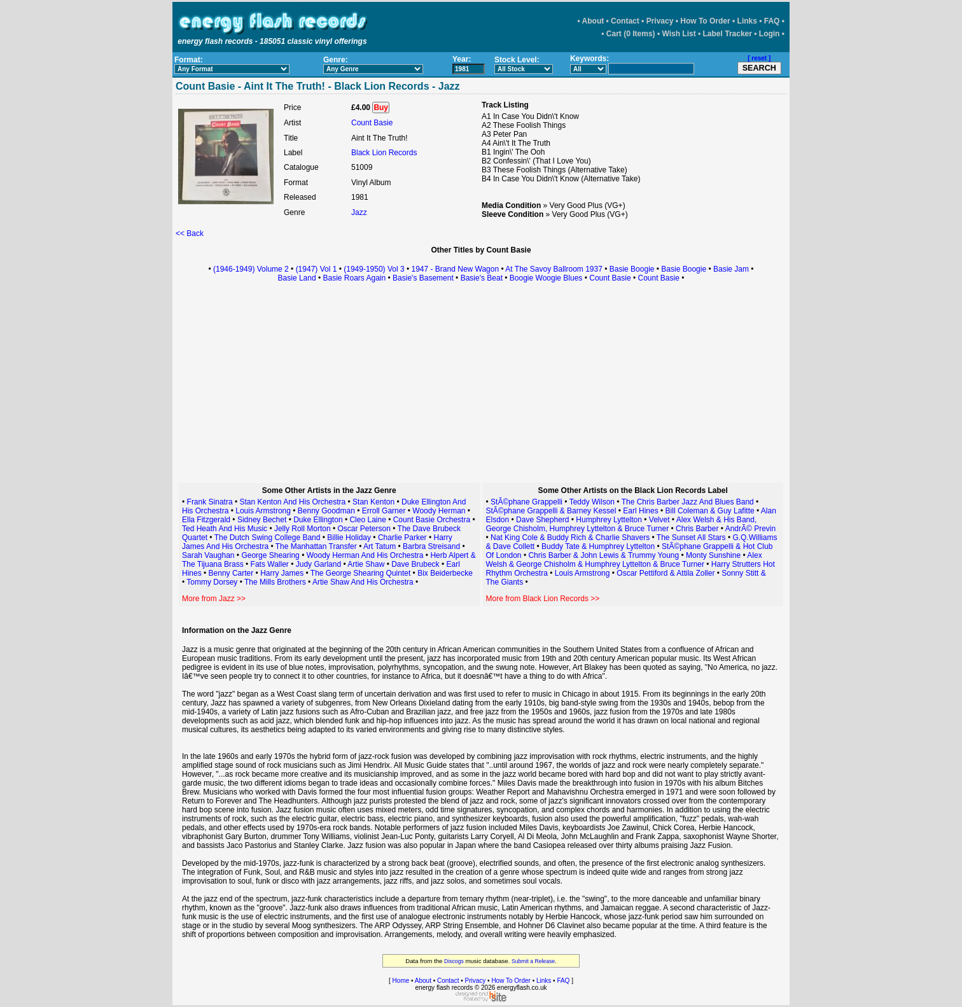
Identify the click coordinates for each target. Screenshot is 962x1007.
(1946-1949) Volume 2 (251, 269)
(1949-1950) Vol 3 (374, 269)
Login (769, 33)
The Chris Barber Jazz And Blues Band (688, 501)
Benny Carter (231, 573)
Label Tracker (727, 33)
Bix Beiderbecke (445, 573)
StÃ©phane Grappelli (526, 501)
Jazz (359, 212)
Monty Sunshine (713, 555)
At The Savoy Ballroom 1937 (554, 269)
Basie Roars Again (354, 278)
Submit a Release (533, 961)
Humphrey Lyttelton (609, 519)
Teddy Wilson (592, 501)
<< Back (190, 233)
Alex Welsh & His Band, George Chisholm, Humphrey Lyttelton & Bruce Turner (621, 524)
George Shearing (270, 555)
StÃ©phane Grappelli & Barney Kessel (551, 510)
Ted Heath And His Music (224, 528)
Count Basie (372, 122)
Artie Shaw (365, 564)
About (593, 21)
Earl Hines (640, 510)
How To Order (705, 21)
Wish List (678, 33)
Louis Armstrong (263, 510)
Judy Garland (318, 564)
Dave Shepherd (542, 519)
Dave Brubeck (415, 564)
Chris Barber (697, 528)
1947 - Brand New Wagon (455, 269)
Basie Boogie (632, 269)
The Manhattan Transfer (316, 546)
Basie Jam (731, 269)
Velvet (660, 519)
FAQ (772, 21)
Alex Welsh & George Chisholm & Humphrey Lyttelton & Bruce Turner (624, 560)
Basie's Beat (482, 278)
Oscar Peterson (364, 528)
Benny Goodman (326, 510)
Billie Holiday (349, 537)
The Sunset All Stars (691, 537)
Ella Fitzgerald (206, 519)
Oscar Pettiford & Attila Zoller (666, 573)
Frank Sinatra (210, 501)
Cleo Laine (367, 519)
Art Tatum (379, 546)
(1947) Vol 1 (316, 269)
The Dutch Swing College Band (267, 537)
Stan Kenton (373, 501)
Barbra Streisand (431, 546)
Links (747, 21)
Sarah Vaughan (208, 555)
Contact (625, 21)
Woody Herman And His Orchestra (365, 555)
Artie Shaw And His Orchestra (363, 582)
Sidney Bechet (261, 519)
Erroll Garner (384, 510)
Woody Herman (438, 510)
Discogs (454, 961)
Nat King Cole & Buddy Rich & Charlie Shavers (570, 537)
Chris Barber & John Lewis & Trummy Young (603, 555)
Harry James (282, 573)
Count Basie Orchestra (431, 519)
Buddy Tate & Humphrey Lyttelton (598, 546)
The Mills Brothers (275, 582)
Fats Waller (270, 564)
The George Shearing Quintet (360, 573)
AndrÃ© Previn (750, 528)
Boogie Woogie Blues (546, 278)
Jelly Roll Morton (302, 528)
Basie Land (297, 278)
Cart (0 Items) (630, 33)
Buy (380, 107)
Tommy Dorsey (211, 582)
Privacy (660, 21)
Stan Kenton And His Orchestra (292, 501)
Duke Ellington (317, 519)
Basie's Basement (423, 278)
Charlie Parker (402, 537)
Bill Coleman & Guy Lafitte (710, 510)
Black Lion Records (384, 152)
